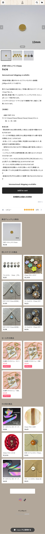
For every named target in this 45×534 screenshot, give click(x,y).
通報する (40, 202)
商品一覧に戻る (22, 491)
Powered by (22, 514)
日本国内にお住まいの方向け (22, 197)
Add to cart (22, 191)
